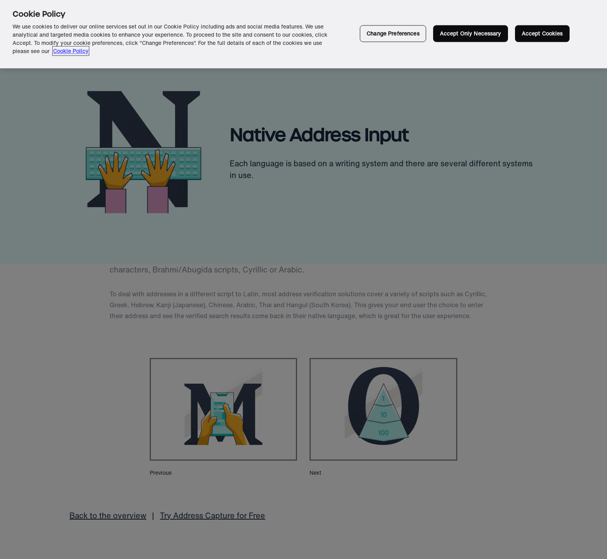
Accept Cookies (542, 33)
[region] (303, 34)
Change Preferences (392, 33)
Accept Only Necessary (470, 33)
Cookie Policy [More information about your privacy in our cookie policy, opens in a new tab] (70, 51)
